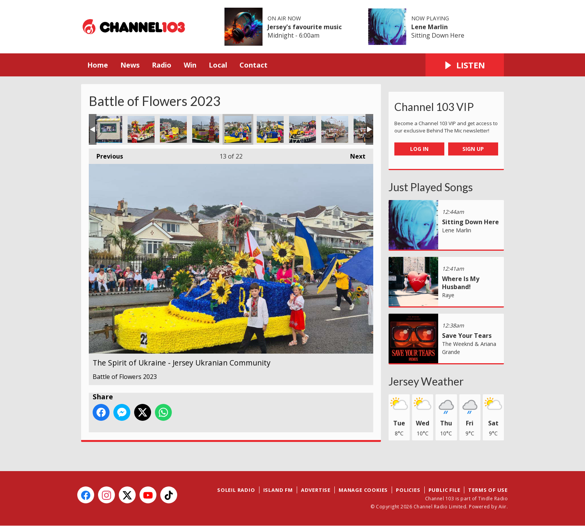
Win (190, 64)
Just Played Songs (431, 187)
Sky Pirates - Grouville (334, 129)
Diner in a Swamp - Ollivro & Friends (108, 129)
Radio (161, 64)
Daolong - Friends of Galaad (141, 129)
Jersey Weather (426, 381)
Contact (253, 64)
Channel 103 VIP (434, 106)
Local (218, 64)
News (130, 64)
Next (354, 154)
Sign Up (473, 148)
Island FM (278, 489)
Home (97, 64)
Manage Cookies (363, 489)
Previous (106, 154)
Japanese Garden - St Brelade (173, 129)
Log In (419, 148)
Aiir (503, 506)
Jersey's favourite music (305, 26)
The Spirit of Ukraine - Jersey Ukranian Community (237, 129)
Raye (448, 295)
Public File (444, 489)
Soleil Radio (236, 489)
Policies (408, 489)
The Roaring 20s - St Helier (302, 129)
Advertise (316, 489)
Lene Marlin (429, 26)
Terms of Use (488, 489)
